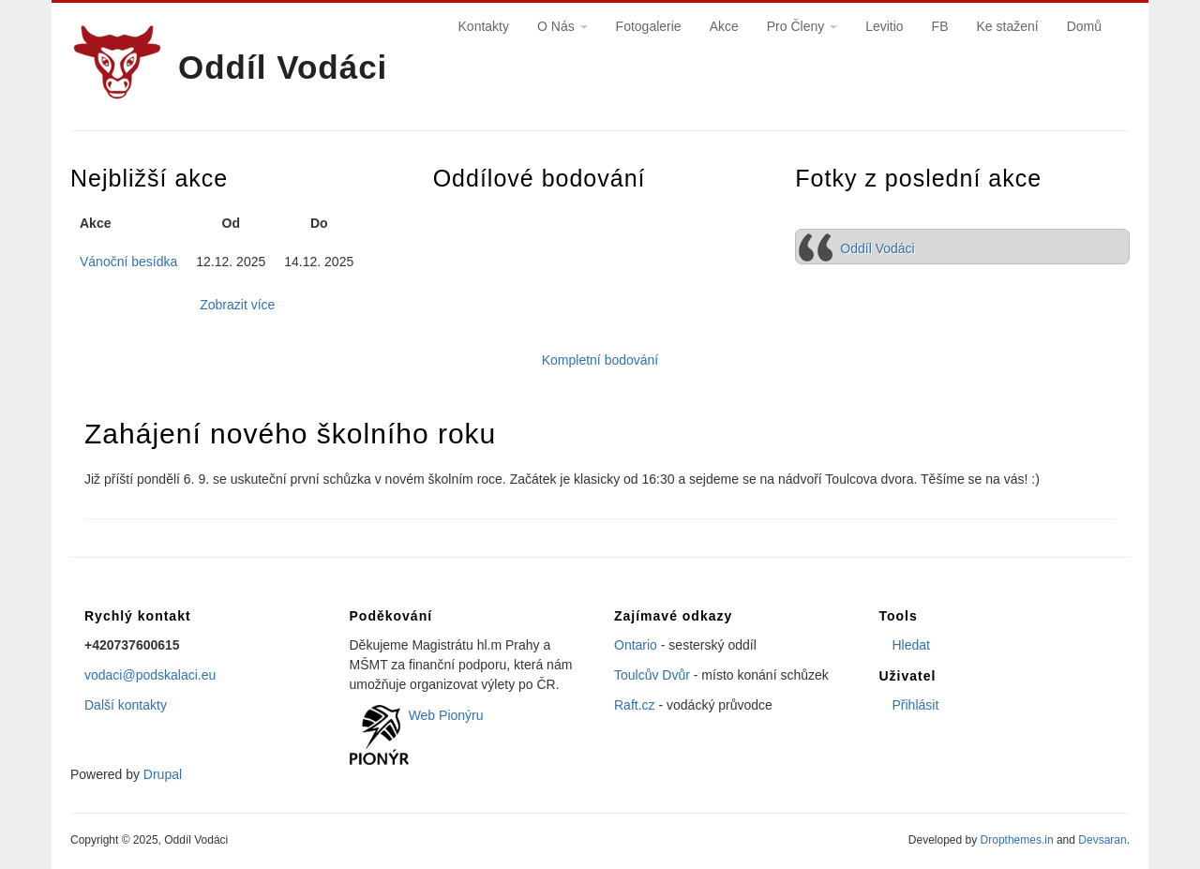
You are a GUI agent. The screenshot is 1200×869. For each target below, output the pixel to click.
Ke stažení (1007, 26)
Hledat (911, 644)
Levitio (884, 26)
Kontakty (483, 26)
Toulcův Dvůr (652, 674)
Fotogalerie (649, 26)
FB (940, 26)
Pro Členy (802, 26)
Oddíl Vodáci (282, 67)
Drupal (162, 774)
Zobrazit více (237, 304)
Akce (724, 26)
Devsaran (1102, 840)
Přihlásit (915, 704)
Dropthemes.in (1017, 840)
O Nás (562, 26)
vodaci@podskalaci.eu (150, 674)
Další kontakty (125, 704)
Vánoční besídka (128, 261)
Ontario (635, 644)
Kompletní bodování (600, 359)
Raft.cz (634, 704)
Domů (1084, 26)
